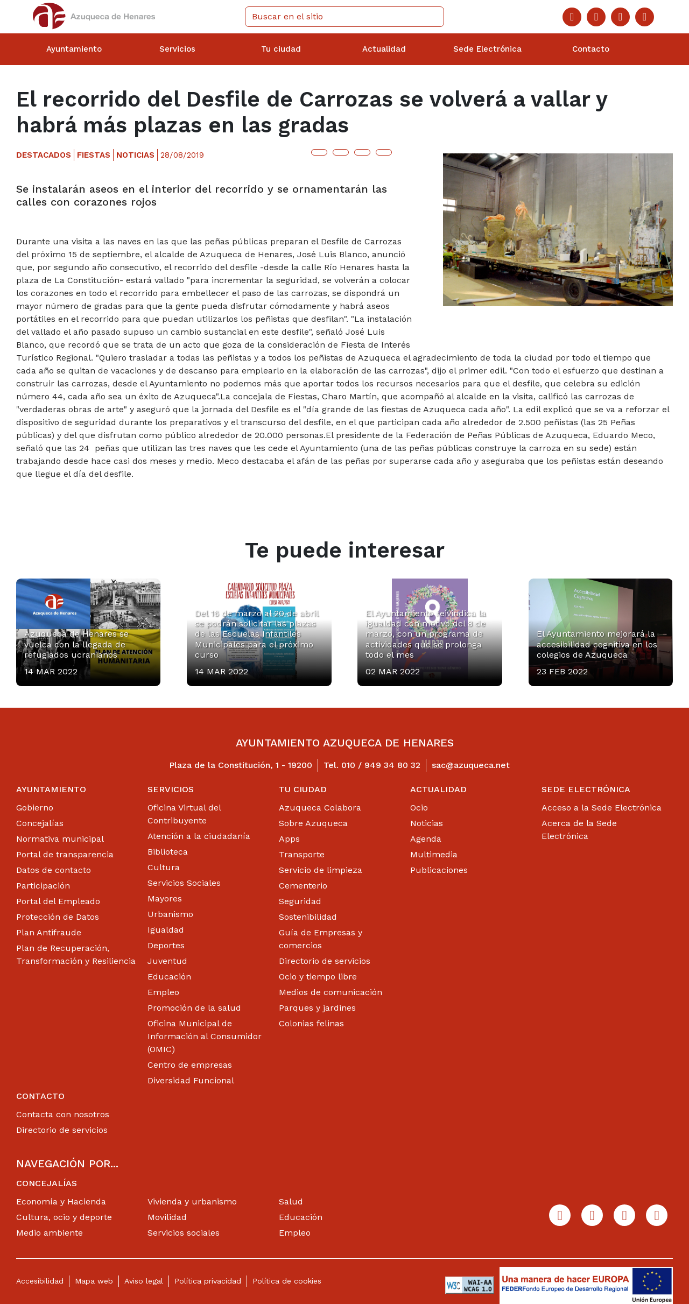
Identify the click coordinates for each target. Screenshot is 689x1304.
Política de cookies (286, 1281)
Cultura (163, 867)
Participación (43, 885)
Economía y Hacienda (61, 1201)
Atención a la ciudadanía (198, 836)
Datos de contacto (53, 870)
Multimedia (434, 854)
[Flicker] (644, 17)
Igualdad (165, 930)
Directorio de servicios (324, 961)
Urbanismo (170, 914)
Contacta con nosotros (62, 1114)
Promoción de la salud (194, 1008)
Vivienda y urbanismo (192, 1201)
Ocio (419, 807)
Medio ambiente (49, 1233)
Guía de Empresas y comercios (320, 938)
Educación (169, 976)
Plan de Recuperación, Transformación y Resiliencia (76, 954)
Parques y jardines (317, 1008)
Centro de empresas (189, 1065)
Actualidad (438, 789)
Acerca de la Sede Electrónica (579, 829)
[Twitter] (596, 17)
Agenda (425, 839)
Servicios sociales (183, 1233)
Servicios (170, 789)
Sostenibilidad (308, 917)
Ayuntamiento (51, 789)
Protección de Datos (57, 917)
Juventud (167, 961)
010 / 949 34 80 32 (380, 765)
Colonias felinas (311, 1023)
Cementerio (303, 885)
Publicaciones (439, 870)
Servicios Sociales (184, 883)
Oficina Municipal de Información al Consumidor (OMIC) (204, 1036)
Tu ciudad (303, 789)
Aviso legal (143, 1281)
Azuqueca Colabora (320, 807)
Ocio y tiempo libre (318, 976)
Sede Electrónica (586, 789)
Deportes (166, 945)
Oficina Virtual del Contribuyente (184, 814)
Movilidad (167, 1217)
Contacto (40, 1096)
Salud (291, 1201)
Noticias (426, 823)
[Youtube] (620, 17)
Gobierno (34, 807)
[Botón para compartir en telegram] (362, 152)
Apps (289, 839)
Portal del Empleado (58, 901)
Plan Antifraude (48, 932)
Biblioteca (167, 852)
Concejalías (40, 823)
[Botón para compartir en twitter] (319, 152)
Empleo (163, 992)
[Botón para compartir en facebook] (341, 152)
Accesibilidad (40, 1281)
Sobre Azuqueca (313, 823)
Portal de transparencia (65, 854)
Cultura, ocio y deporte (64, 1217)
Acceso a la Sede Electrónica (602, 807)
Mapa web (94, 1281)
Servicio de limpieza (320, 870)
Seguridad (300, 901)
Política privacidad (207, 1281)
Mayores (164, 898)
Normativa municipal (60, 839)
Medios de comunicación (330, 992)
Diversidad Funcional (190, 1080)
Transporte (302, 854)
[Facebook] (572, 17)
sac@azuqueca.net (471, 765)
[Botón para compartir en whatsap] (384, 152)
